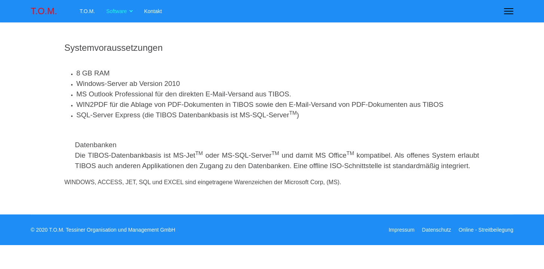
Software (116, 11)
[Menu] (508, 11)
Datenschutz (436, 230)
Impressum (402, 230)
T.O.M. (44, 11)
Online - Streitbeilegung (486, 230)
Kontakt (153, 11)
